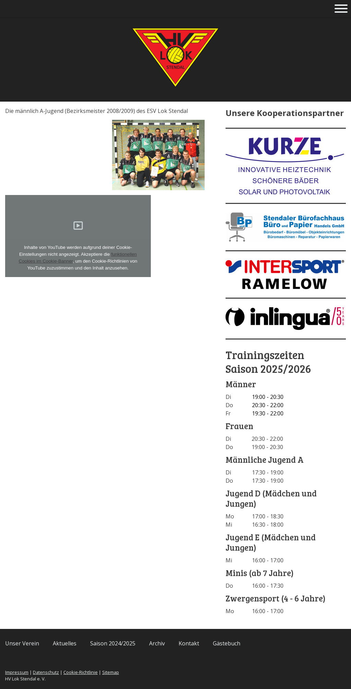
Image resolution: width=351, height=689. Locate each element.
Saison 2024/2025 (112, 643)
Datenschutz (46, 672)
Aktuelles (64, 643)
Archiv (157, 643)
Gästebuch (226, 643)
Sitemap (110, 672)
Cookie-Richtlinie (80, 672)
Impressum (16, 672)
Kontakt (189, 643)
